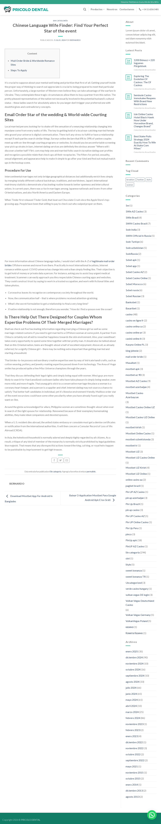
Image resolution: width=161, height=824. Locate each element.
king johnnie (132, 350)
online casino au (134, 479)
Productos (98, 9)
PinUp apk (131, 540)
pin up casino (132, 509)
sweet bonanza (134, 570)
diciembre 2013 (134, 790)
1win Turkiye (133, 241)
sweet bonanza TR (136, 576)
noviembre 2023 (134, 724)
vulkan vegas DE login (137, 594)
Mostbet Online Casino (138, 433)
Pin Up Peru (132, 528)
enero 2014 (132, 784)
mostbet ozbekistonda (138, 439)
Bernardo (75, 40)
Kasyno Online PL (135, 344)
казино (129, 626)
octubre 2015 (133, 778)
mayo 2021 (132, 766)
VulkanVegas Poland (137, 620)
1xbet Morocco (134, 284)
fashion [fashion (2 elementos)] (140, 179)
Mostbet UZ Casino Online (140, 457)
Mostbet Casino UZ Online (140, 417)
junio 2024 (131, 693)
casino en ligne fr (135, 320)
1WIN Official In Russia (138, 235)
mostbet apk (132, 368)
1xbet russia (132, 290)
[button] (152, 815)
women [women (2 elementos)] (130, 185)
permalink (91, 471)
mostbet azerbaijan (136, 386)
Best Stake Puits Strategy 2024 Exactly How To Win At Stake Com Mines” (145, 142)
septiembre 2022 (135, 760)
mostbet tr (131, 445)
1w (127, 205)
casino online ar (134, 332)
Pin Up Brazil (133, 503)
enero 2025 (132, 651)
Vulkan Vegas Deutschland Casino (140, 602)
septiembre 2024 (135, 675)
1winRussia (132, 253)
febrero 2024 (133, 717)
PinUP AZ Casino (135, 546)
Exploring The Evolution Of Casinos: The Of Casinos (142, 81)
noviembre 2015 (134, 772)
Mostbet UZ (132, 451)
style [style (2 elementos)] (149, 179)
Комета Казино (134, 633)
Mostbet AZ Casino (136, 380)
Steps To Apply (19, 70)
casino (129, 314)
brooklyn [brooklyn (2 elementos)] (130, 179)
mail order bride (134, 356)
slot (128, 558)
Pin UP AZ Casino (135, 491)
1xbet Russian (133, 296)
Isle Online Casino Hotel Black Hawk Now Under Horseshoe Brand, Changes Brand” (144, 120)
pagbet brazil (133, 485)
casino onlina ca (134, 326)
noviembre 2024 (134, 663)
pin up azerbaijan (135, 497)
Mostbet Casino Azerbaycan (134, 395)
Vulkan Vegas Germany (138, 614)
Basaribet (131, 308)
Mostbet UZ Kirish (136, 467)
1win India (131, 229)
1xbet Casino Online (136, 278)
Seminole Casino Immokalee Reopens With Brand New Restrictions (145, 100)
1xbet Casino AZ (135, 271)
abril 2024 (131, 705)
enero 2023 (132, 736)
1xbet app (131, 265)
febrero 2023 (133, 729)
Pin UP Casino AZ (135, 516)
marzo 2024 (132, 711)
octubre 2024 (133, 669)
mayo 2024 (132, 699)
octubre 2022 (133, 754)
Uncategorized (134, 582)
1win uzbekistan (134, 247)
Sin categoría (60, 21)
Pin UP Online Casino (137, 522)
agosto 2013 (132, 796)
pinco (129, 534)
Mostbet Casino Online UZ (140, 407)
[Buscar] (84, 9)
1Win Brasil (132, 217)
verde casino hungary (137, 588)
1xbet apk (131, 259)
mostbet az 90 (133, 374)
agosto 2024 (132, 681)
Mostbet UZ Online (136, 473)
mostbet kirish (133, 427)
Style (128, 564)
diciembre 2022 (134, 742)
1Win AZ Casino (134, 211)
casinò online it (134, 338)
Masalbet (131, 362)
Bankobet (131, 302)
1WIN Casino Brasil (136, 223)
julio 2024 (131, 687)
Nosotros (112, 9)
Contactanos (126, 9)
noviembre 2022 (134, 748)
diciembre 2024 (134, 657)
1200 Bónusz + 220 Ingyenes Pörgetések (144, 63)
